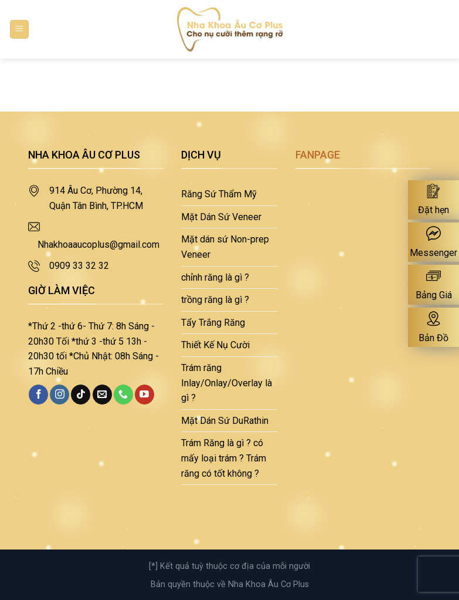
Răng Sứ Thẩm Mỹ (219, 194)
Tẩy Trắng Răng (213, 322)
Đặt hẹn (433, 209)
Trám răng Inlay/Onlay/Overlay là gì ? (226, 382)
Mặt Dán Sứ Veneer (221, 217)
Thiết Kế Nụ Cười (215, 344)
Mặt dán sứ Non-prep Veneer (225, 247)
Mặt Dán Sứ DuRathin (224, 420)
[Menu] (19, 29)
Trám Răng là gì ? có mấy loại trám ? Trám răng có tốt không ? (223, 457)
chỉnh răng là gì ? (215, 277)
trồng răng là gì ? (215, 299)
